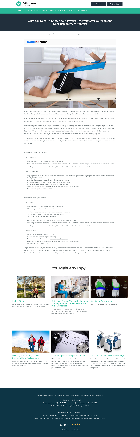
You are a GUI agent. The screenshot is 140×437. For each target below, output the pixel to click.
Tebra (78, 430)
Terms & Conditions (72, 395)
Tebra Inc (50, 395)
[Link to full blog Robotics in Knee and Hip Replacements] (109, 289)
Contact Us (99, 395)
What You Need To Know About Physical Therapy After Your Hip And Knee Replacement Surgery (79, 34)
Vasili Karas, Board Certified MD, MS (34, 34)
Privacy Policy (59, 395)
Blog (48, 34)
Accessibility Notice (87, 395)
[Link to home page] (24, 4)
